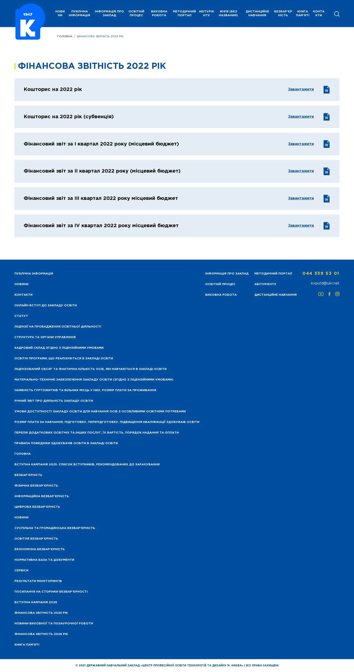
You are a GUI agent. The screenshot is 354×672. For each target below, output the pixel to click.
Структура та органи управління (45, 337)
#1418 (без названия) (228, 13)
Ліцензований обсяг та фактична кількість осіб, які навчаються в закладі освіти (90, 369)
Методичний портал (184, 13)
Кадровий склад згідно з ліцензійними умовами (59, 348)
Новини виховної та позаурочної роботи (53, 623)
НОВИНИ (60, 13)
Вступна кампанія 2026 (35, 602)
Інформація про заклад (109, 13)
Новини (21, 517)
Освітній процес (136, 13)
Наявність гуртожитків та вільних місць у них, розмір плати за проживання (85, 390)
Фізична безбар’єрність (36, 486)
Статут (21, 316)
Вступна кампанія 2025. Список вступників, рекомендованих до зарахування (87, 464)
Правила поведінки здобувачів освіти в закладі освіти (66, 443)
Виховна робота (159, 13)
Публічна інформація (79, 13)
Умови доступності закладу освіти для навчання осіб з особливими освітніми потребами (100, 411)
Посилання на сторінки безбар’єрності (51, 592)
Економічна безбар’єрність (39, 549)
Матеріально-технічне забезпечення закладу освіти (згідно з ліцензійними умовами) (93, 380)
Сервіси (21, 570)
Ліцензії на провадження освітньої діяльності (57, 327)
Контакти (318, 13)
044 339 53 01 (321, 273)
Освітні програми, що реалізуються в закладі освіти (63, 358)
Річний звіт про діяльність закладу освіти (53, 401)
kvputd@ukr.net (325, 283)
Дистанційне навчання (257, 13)
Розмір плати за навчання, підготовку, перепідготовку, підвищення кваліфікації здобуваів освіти (106, 422)
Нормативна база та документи (44, 560)
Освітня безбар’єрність (36, 539)
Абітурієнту (206, 13)
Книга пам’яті (302, 13)
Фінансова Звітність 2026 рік (41, 634)
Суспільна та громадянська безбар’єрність (54, 528)
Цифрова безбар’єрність (37, 507)
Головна (64, 36)
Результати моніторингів (38, 581)
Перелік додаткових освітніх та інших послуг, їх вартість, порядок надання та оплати (96, 433)
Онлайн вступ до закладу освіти (45, 305)
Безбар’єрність (283, 13)
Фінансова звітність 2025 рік (41, 613)
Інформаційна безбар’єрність (41, 496)
